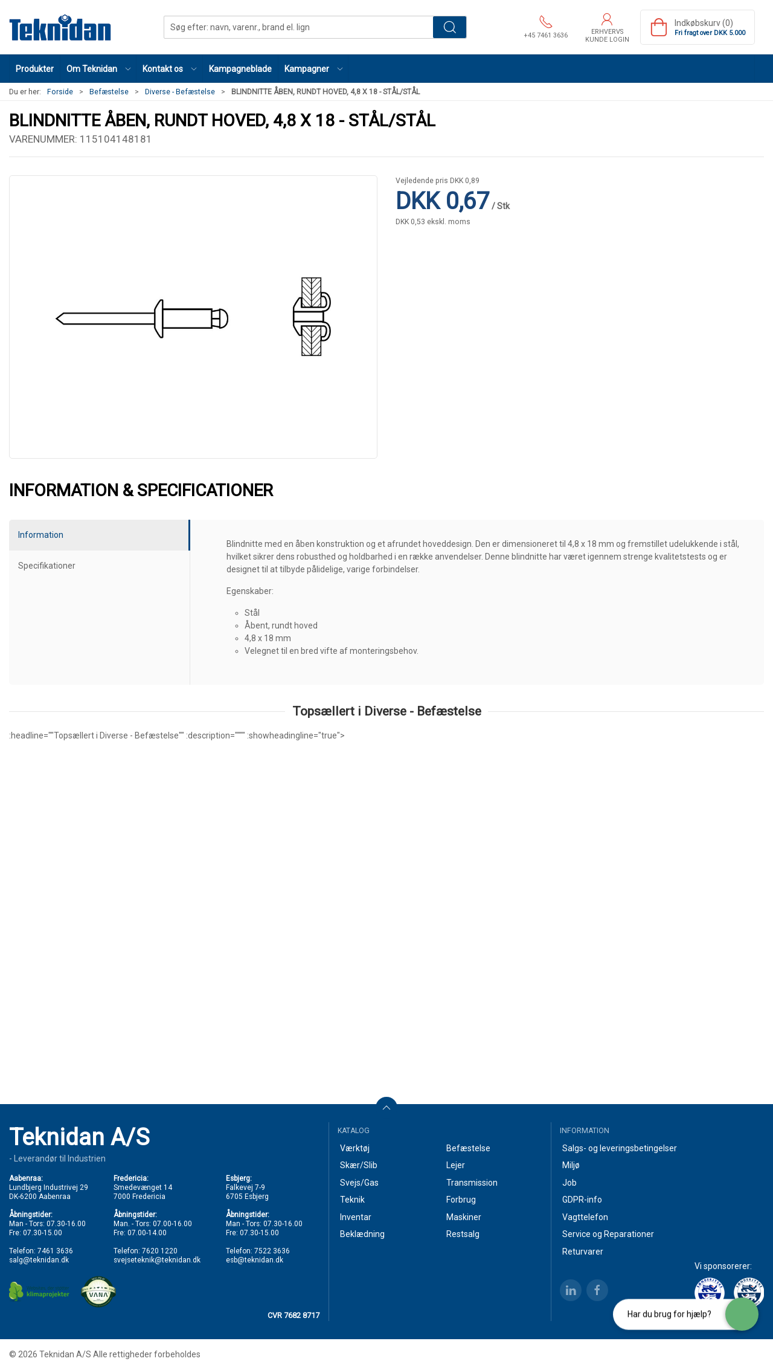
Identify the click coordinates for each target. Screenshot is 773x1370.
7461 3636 (55, 1251)
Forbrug (461, 1199)
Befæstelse (109, 92)
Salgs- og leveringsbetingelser (619, 1148)
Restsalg (463, 1234)
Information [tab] (40, 535)
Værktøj (355, 1148)
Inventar (355, 1217)
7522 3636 (272, 1251)
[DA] (60, 27)
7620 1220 (160, 1251)
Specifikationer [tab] (46, 565)
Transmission (472, 1182)
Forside (60, 92)
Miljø (571, 1165)
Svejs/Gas (359, 1182)
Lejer (455, 1165)
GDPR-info (582, 1199)
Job (569, 1182)
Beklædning (362, 1234)
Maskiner (463, 1217)
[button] (98, 68)
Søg (449, 27)
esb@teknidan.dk (254, 1260)
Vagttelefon (585, 1217)
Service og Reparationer (608, 1234)
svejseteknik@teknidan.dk (157, 1260)
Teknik (352, 1199)
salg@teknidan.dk (39, 1260)
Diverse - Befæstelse (180, 92)
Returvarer (582, 1251)
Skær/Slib (358, 1165)
